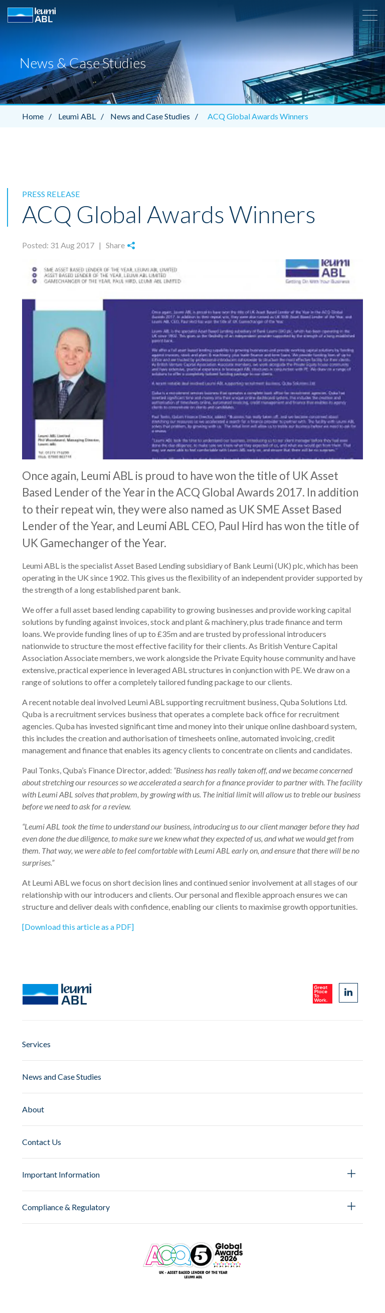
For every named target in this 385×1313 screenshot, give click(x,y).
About (33, 1108)
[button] (369, 15)
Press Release (50, 194)
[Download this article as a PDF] (77, 926)
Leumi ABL (83, 116)
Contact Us (41, 1141)
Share (120, 245)
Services (36, 1043)
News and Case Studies (156, 116)
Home (39, 116)
